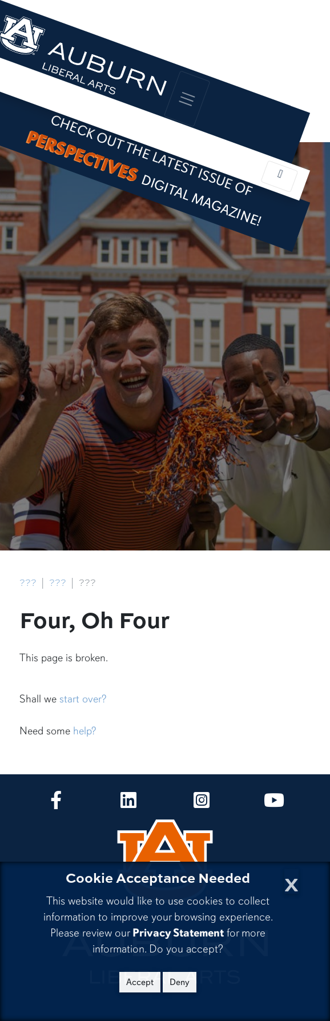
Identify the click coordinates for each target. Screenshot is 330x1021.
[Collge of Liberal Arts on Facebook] (56, 803)
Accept (140, 982)
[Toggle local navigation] (279, 176)
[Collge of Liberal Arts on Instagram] (202, 803)
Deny (180, 982)
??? (28, 582)
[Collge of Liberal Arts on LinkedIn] (128, 803)
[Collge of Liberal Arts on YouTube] (274, 803)
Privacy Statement (178, 933)
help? (84, 731)
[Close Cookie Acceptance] (291, 881)
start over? (82, 699)
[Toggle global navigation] (186, 98)
